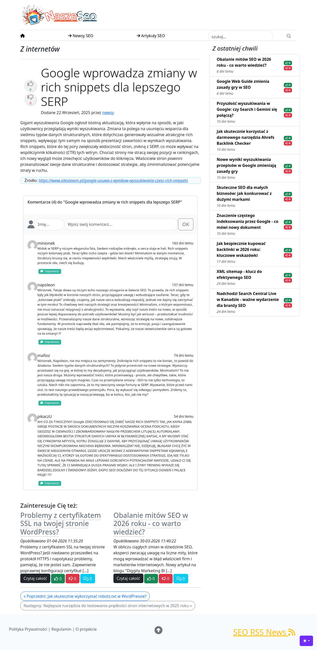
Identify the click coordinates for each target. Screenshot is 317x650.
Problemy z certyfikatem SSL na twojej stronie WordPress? (60, 523)
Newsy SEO (80, 35)
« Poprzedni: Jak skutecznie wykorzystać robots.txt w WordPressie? (85, 596)
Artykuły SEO (151, 35)
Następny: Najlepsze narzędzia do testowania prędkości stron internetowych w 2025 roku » (108, 605)
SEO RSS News (264, 632)
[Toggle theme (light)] (306, 641)
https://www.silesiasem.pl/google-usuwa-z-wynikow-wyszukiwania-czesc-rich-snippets (113, 180)
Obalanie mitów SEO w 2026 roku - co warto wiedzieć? (150, 523)
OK (185, 224)
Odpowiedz (49, 271)
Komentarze (39, 202)
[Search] (288, 35)
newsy (108, 112)
